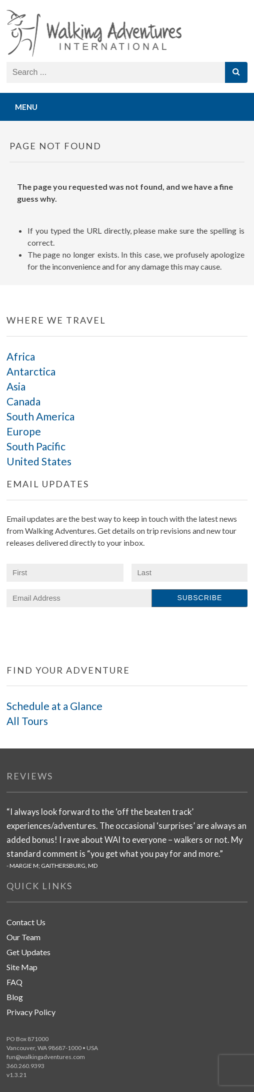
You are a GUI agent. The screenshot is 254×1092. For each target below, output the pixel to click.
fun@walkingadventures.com (45, 1057)
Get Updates (28, 952)
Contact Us (26, 922)
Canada (23, 401)
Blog (14, 997)
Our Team (23, 937)
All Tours (27, 721)
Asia (16, 386)
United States (39, 461)
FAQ (14, 982)
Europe (23, 431)
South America (40, 416)
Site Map (22, 967)
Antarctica (31, 371)
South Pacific (36, 446)
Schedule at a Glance (54, 706)
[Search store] (116, 72)
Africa (20, 356)
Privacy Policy (31, 1012)
